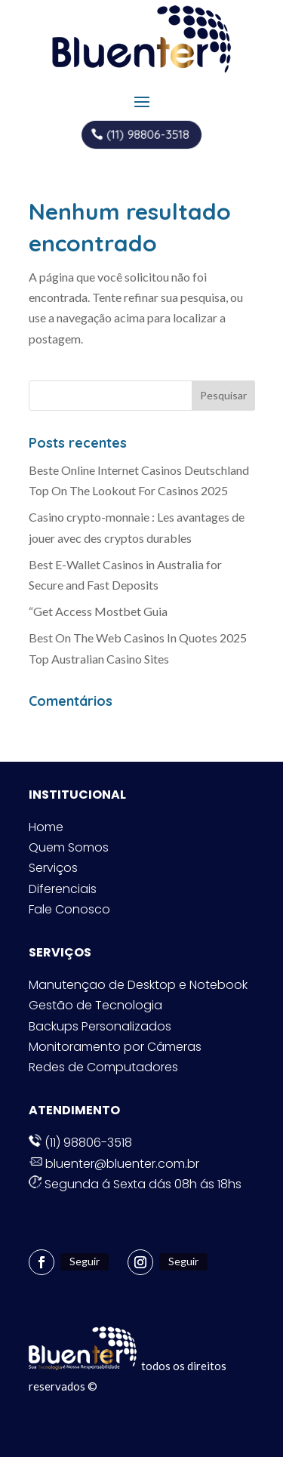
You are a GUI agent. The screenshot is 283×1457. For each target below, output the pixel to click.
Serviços (53, 867)
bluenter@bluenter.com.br (114, 1163)
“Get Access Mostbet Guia (98, 611)
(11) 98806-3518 (147, 134)
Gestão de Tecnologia (95, 1005)
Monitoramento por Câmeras (115, 1046)
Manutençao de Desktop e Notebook (138, 984)
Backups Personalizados (100, 1026)
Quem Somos (69, 847)
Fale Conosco (69, 909)
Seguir (84, 1261)
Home (46, 827)
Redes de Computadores (103, 1067)
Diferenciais (63, 889)
